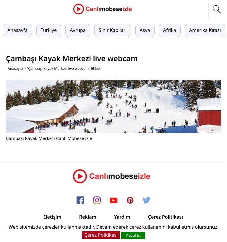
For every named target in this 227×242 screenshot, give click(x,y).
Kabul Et (133, 235)
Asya (145, 30)
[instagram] (97, 201)
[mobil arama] (216, 9)
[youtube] (113, 201)
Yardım (122, 217)
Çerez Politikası (165, 217)
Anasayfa (17, 30)
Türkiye (49, 30)
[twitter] (146, 201)
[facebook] (80, 201)
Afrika (169, 30)
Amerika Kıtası (205, 30)
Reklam (87, 217)
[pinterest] (130, 201)
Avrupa (78, 30)
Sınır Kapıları (113, 30)
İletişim (52, 217)
